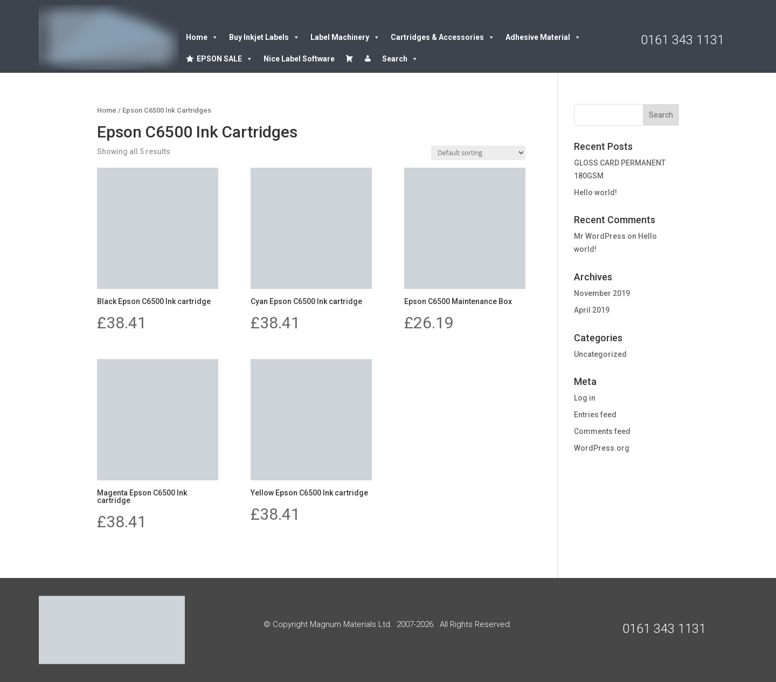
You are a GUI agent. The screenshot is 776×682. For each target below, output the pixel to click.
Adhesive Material (543, 37)
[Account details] (367, 59)
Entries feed (595, 414)
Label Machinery (345, 37)
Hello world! (595, 192)
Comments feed (602, 431)
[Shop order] (478, 153)
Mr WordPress (600, 236)
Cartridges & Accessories (443, 37)
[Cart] (349, 59)
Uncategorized (600, 354)
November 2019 (602, 293)
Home (202, 37)
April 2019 (591, 310)
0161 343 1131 (682, 39)
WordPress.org (601, 448)
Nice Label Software (299, 58)
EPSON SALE (225, 59)
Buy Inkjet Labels (264, 37)
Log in (584, 398)
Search (400, 59)
